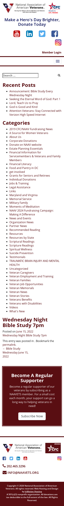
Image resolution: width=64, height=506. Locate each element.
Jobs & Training (19, 183)
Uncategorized (18, 269)
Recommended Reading (24, 230)
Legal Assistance (19, 187)
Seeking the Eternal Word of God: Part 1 (34, 99)
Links (12, 191)
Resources (16, 234)
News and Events (20, 218)
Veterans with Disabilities (25, 303)
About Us (15, 137)
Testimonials (17, 257)
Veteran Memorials (21, 288)
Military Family (18, 203)
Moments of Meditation (24, 206)
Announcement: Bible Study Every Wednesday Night (31, 93)
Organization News (21, 222)
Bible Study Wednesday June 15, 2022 (15, 352)
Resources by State (21, 238)
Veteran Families (20, 280)
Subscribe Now (32, 416)
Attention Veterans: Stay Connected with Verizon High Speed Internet (35, 113)
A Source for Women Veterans (28, 133)
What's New (17, 311)
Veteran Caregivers (21, 272)
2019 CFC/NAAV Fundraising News (31, 129)
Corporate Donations (23, 141)
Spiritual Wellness (20, 249)
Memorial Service (20, 199)
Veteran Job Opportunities (26, 284)
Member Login (51, 52)
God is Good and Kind (23, 107)
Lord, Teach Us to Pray (23, 103)
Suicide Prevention (21, 253)
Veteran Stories (19, 296)
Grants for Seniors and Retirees (29, 175)
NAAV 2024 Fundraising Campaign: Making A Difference (31, 212)
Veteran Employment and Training (31, 276)
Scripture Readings (21, 245)
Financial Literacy (20, 164)
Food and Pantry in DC (23, 168)
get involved (17, 172)
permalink (9, 345)
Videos (13, 307)
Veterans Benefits (20, 299)
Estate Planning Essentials (26, 148)
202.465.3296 (14, 466)
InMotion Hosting (33, 491)
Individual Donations (22, 179)
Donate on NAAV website (25, 145)
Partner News (18, 226)
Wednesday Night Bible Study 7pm (25, 335)
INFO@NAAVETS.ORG (21, 473)
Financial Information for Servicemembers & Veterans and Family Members (35, 156)
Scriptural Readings (21, 241)
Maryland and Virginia (23, 195)
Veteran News (18, 292)
